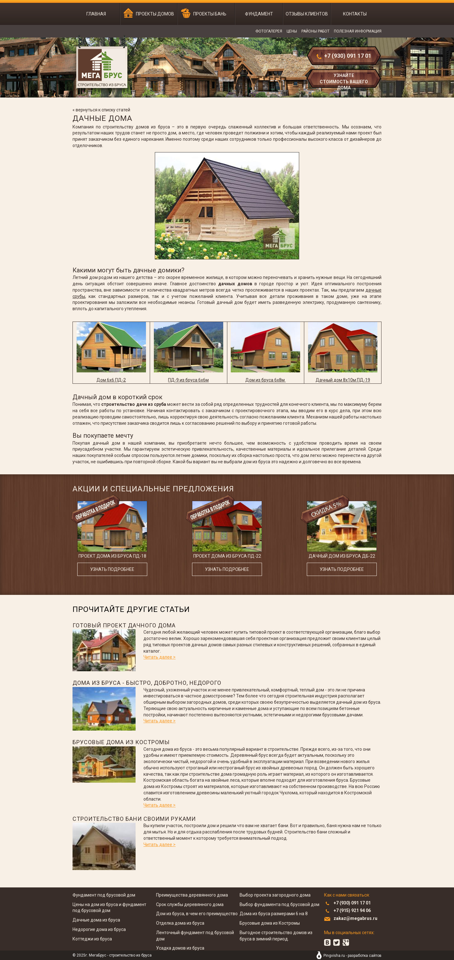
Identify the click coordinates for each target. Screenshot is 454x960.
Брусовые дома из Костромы (121, 742)
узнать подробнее (112, 569)
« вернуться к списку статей (101, 109)
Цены (292, 31)
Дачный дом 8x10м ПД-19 (343, 379)
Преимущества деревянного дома (192, 895)
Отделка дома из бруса (180, 923)
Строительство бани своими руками (134, 818)
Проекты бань (209, 13)
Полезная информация (357, 31)
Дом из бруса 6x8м (265, 379)
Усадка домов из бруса (180, 948)
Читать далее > (159, 657)
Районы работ (315, 31)
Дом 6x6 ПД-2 (111, 379)
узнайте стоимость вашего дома (344, 81)
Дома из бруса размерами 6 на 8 (274, 913)
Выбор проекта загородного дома (275, 895)
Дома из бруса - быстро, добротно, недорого (147, 682)
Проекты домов (155, 13)
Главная (96, 13)
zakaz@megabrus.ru (355, 918)
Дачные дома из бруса (96, 919)
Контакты (355, 13)
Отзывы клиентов (307, 13)
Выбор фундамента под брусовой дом (279, 904)
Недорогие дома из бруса (99, 929)
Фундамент (259, 13)
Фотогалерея (268, 31)
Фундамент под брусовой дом (104, 895)
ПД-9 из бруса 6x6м (188, 379)
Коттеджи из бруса (92, 938)
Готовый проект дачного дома (124, 625)
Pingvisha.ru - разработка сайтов (352, 955)
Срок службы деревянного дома (190, 904)
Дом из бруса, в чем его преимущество (197, 913)
